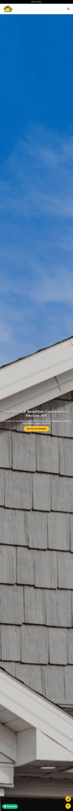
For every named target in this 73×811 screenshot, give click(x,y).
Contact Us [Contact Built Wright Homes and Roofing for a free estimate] (10, 806)
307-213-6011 (36, 2)
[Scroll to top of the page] (68, 806)
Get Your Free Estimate (36, 429)
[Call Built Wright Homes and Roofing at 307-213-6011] (68, 799)
